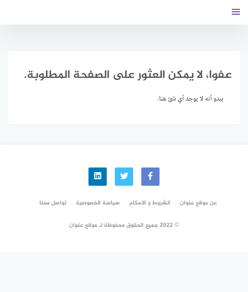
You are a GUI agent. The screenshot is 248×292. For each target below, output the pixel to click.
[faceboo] (150, 176)
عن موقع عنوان (198, 203)
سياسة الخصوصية (98, 203)
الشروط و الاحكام (149, 203)
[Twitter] (124, 176)
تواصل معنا (53, 203)
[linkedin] (97, 176)
